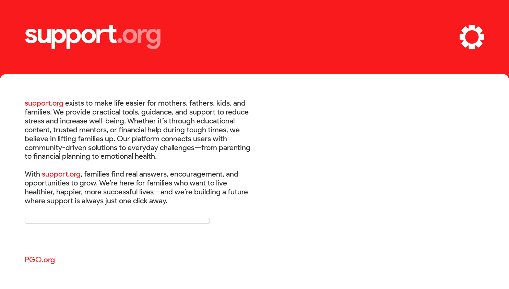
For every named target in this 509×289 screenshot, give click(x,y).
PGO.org (40, 259)
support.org (44, 102)
